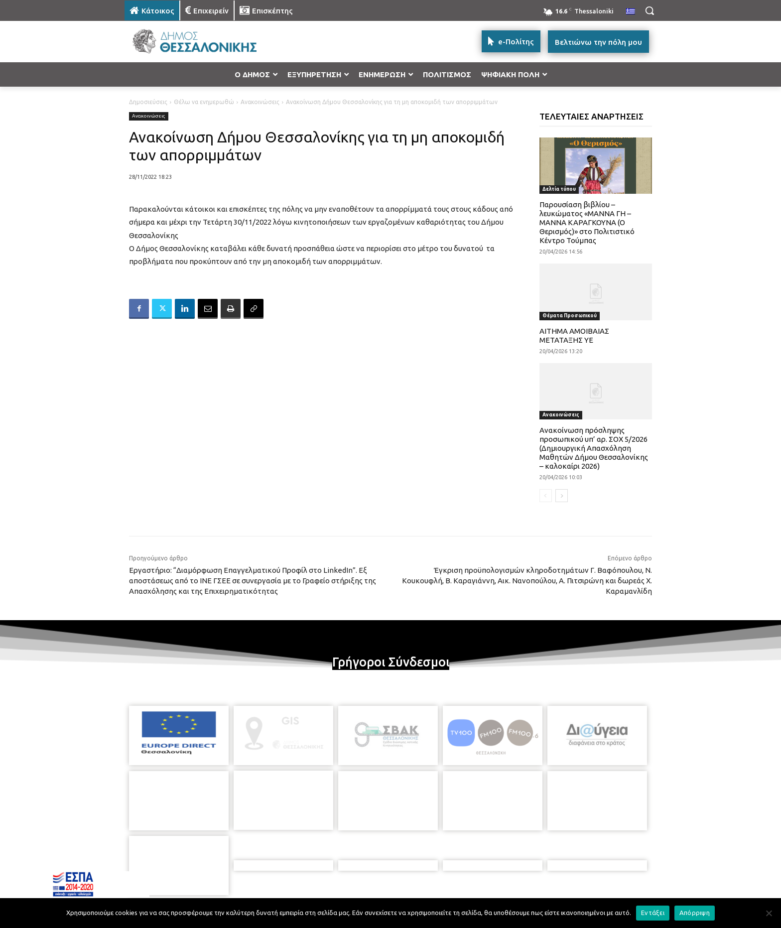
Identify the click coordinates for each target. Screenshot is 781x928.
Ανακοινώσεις (260, 102)
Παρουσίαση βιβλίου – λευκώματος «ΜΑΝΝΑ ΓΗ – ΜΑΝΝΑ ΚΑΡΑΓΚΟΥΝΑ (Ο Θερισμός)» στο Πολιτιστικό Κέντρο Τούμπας (587, 222)
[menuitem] (631, 12)
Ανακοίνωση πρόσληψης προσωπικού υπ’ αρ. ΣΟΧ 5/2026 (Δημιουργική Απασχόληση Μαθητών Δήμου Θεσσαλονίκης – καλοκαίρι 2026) (593, 448)
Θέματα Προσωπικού (569, 315)
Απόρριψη (694, 912)
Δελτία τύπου (559, 189)
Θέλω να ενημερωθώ (204, 102)
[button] (649, 10)
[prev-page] (545, 495)
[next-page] (561, 495)
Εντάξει (652, 912)
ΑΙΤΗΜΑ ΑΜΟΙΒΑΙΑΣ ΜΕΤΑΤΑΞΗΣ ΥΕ (574, 335)
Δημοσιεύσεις (148, 102)
